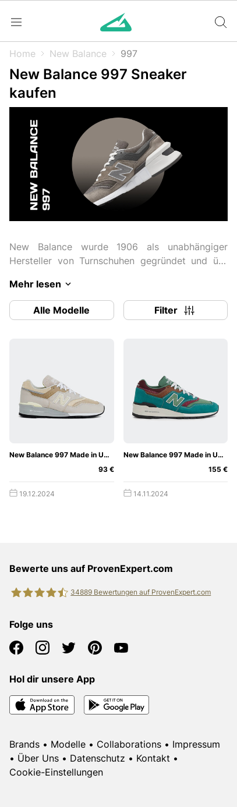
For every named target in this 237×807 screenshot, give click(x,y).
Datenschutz (97, 758)
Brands (24, 744)
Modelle (68, 744)
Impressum (196, 744)
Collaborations (129, 744)
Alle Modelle (61, 310)
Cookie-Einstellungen (56, 772)
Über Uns (38, 758)
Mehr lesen (42, 284)
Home (22, 53)
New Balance (78, 53)
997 (129, 53)
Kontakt (153, 758)
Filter (175, 310)
